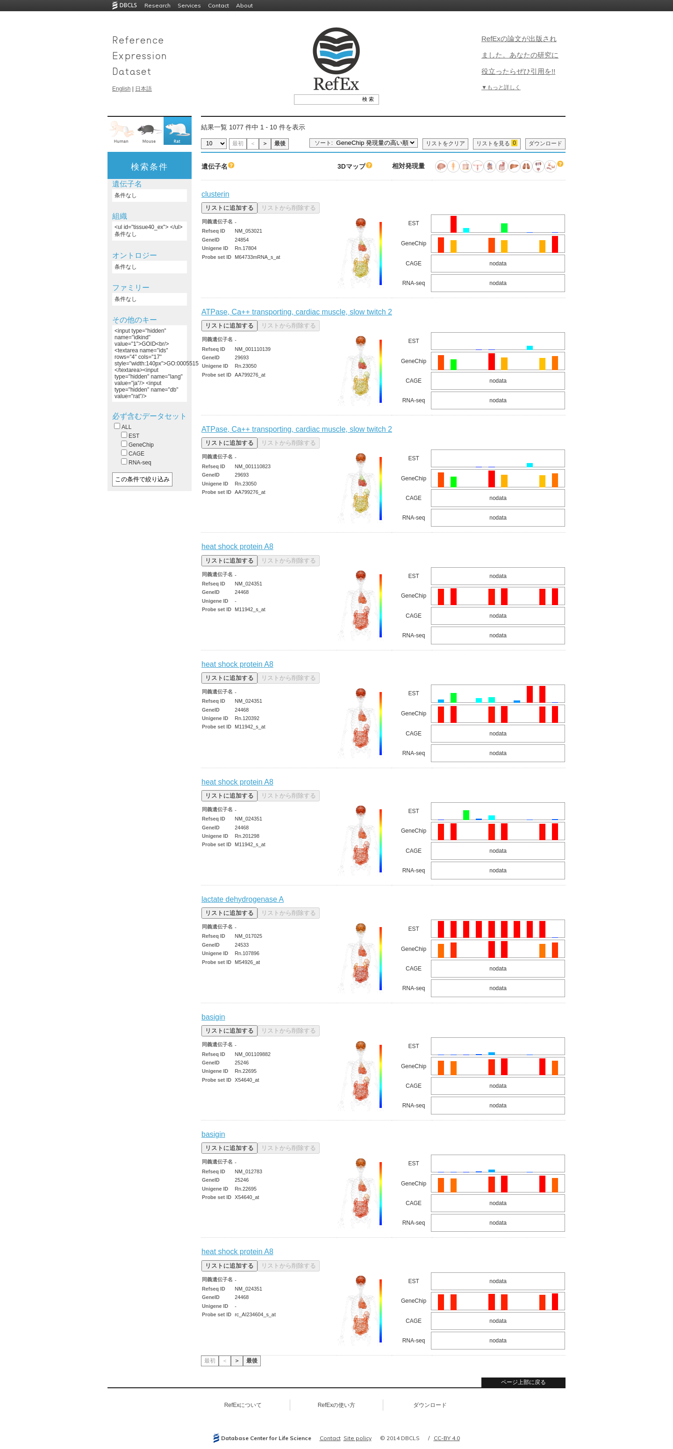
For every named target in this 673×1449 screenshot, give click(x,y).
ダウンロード (545, 143)
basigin (213, 1017)
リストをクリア (445, 143)
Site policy (358, 1438)
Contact (218, 5)
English (121, 89)
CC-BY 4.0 (447, 1438)
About (244, 5)
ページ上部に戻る (523, 1382)
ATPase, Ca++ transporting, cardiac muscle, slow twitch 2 (296, 312)
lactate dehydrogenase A (242, 899)
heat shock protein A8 (237, 546)
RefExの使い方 (337, 1405)
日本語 (143, 89)
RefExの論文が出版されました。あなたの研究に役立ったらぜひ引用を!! (519, 55)
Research (157, 5)
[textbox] (326, 99)
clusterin (215, 194)
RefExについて (243, 1405)
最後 (280, 143)
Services (189, 5)
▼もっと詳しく (501, 87)
